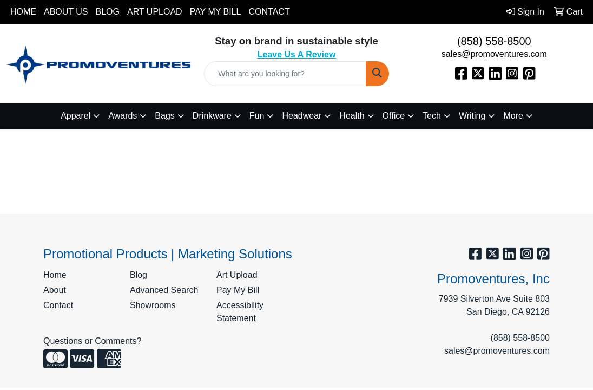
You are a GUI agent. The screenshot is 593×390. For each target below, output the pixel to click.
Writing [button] (472, 115)
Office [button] (394, 115)
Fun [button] (257, 115)
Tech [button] (432, 115)
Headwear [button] (301, 115)
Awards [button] (122, 115)
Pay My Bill (215, 11)
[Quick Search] (285, 73)
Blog (108, 11)
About (54, 290)
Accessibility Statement (239, 312)
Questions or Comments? (92, 341)
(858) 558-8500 (494, 41)
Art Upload (154, 11)
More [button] (513, 115)
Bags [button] (164, 115)
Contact (269, 11)
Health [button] (351, 115)
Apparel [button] (75, 115)
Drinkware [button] (212, 115)
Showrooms (152, 305)
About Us (66, 11)
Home (23, 11)
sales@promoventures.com (494, 53)
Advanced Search (164, 290)
